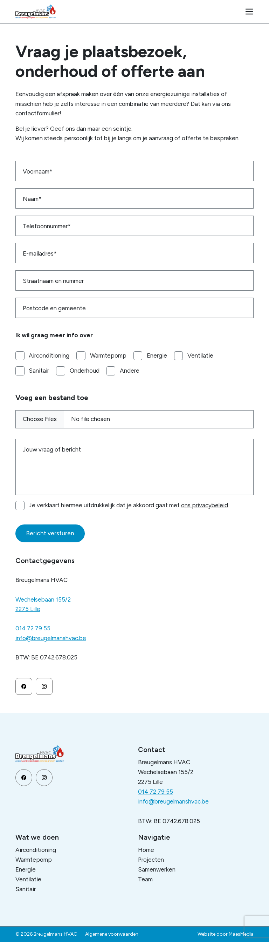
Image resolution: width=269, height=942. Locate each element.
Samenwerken (156, 869)
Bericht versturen (50, 533)
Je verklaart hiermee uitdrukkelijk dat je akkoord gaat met (128, 505)
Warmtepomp (108, 355)
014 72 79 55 (32, 628)
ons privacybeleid (204, 505)
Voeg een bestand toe (51, 397)
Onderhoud (84, 370)
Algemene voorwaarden (111, 934)
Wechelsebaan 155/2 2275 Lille (43, 604)
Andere (129, 370)
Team (145, 879)
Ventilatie (200, 355)
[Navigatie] (249, 11)
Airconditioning (49, 355)
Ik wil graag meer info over (54, 335)
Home (146, 849)
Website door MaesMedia (226, 934)
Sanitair (39, 370)
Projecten (151, 859)
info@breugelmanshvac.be (50, 638)
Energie (157, 355)
